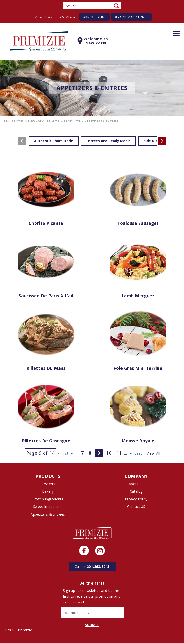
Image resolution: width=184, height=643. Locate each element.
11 (119, 453)
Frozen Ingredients (48, 498)
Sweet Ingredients (47, 506)
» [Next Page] (131, 453)
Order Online (95, 17)
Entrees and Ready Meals (108, 140)
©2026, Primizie (18, 629)
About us (42, 17)
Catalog (67, 17)
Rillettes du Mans (46, 368)
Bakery (47, 491)
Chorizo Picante (46, 223)
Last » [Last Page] (139, 453)
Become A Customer (132, 17)
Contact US (136, 506)
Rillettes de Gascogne (46, 441)
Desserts (48, 483)
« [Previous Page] (72, 453)
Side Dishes (154, 140)
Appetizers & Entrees (48, 514)
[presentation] (22, 141)
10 (109, 453)
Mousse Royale (138, 441)
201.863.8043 (92, 565)
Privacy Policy (136, 498)
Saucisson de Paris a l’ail (46, 296)
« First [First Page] (63, 453)
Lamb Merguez (138, 296)
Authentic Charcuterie (53, 140)
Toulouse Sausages (137, 223)
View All (153, 453)
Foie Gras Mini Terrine (138, 368)
